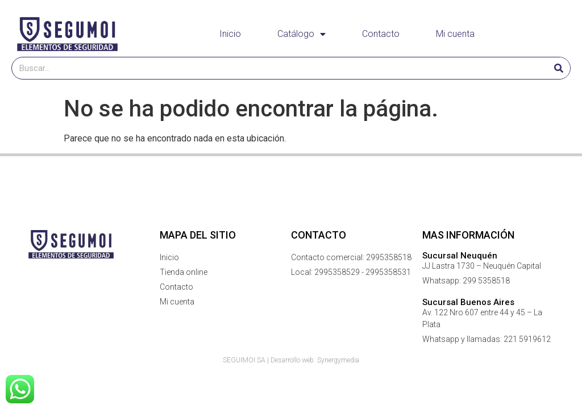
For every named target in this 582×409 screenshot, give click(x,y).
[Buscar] (558, 68)
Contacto (381, 33)
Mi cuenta (455, 33)
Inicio (230, 33)
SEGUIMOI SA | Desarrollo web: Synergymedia (291, 360)
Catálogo (301, 34)
